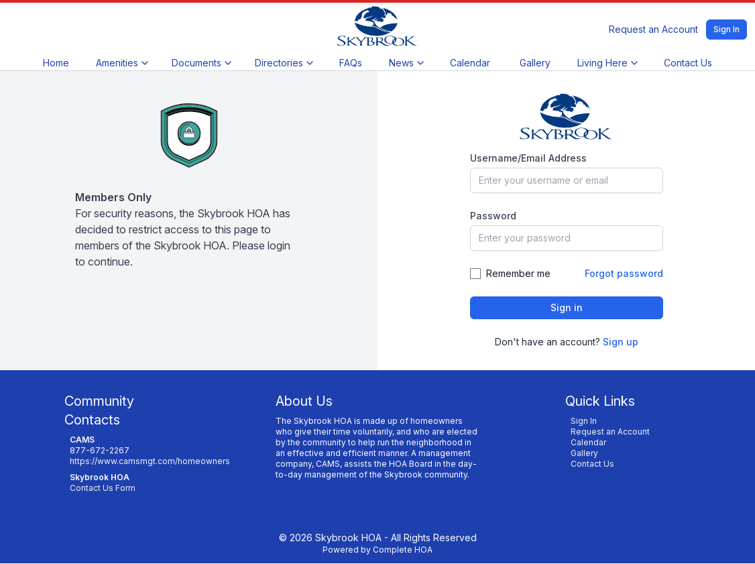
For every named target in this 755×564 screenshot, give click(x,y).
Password (493, 215)
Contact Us (688, 62)
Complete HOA (402, 550)
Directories (283, 62)
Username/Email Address (528, 158)
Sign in (566, 307)
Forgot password (624, 273)
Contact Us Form (102, 488)
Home (56, 62)
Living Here (607, 62)
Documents (201, 62)
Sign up (620, 341)
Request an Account (653, 29)
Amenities (122, 62)
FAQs (350, 62)
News (406, 62)
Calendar (470, 62)
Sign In (726, 29)
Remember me (518, 273)
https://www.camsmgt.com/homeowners (150, 461)
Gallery (535, 62)
